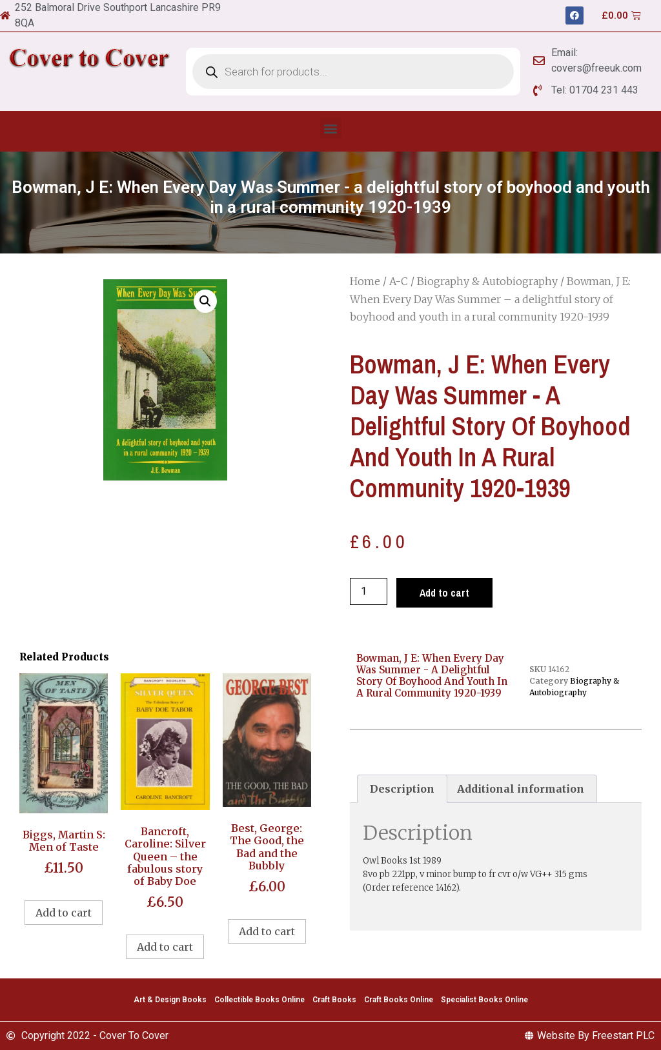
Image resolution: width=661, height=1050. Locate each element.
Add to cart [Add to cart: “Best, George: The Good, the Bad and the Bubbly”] (267, 931)
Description (402, 788)
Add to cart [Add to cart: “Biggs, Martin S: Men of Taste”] (64, 912)
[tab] (402, 789)
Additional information (520, 788)
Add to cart (444, 593)
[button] (330, 128)
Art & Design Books (170, 999)
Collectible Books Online (259, 999)
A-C (398, 281)
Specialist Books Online (484, 999)
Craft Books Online (398, 999)
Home (365, 281)
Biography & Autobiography (487, 281)
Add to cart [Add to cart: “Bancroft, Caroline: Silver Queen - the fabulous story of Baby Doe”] (165, 946)
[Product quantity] (368, 591)
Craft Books (334, 999)
